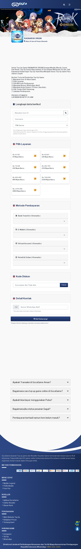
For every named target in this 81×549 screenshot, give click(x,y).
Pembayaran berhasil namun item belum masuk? (36, 418)
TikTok (6, 537)
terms (43, 323)
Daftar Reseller (9, 503)
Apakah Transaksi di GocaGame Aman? (32, 382)
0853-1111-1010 (53, 547)
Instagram (7, 534)
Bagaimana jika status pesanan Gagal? (31, 409)
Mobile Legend (9, 483)
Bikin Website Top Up (11, 517)
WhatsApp (7, 539)
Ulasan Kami (8, 505)
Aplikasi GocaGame (11, 500)
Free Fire (6, 488)
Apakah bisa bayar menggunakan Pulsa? (32, 400)
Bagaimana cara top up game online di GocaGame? (38, 391)
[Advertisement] (40, 53)
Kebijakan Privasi (10, 520)
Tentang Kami (8, 522)
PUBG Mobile (8, 486)
